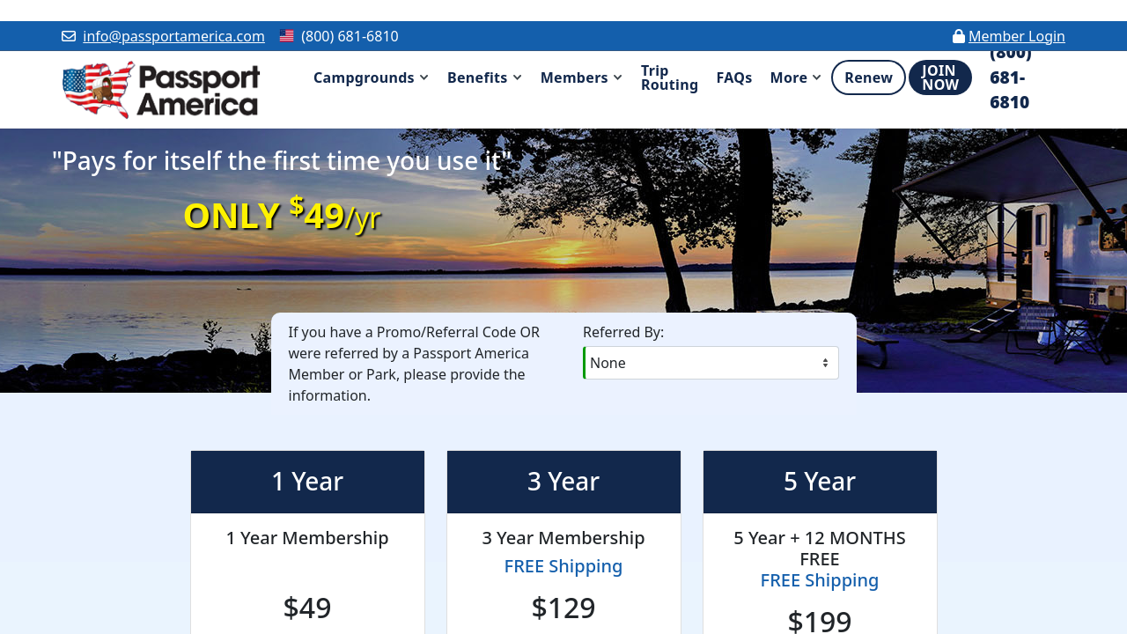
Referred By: (623, 332)
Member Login (1017, 36)
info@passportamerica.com (174, 36)
